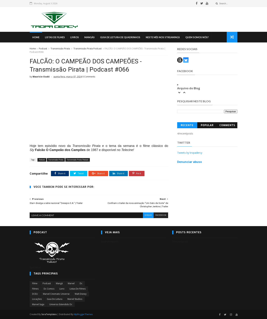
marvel (71, 283)
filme (34, 283)
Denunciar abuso (189, 162)
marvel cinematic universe (56, 293)
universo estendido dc (60, 304)
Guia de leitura (54, 299)
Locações (37, 299)
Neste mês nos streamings (163, 37)
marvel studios (74, 299)
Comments (227, 125)
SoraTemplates (49, 314)
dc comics (49, 288)
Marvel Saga (38, 304)
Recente (187, 125)
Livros (74, 37)
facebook (160, 215)
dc (81, 283)
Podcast (43, 48)
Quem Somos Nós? (197, 37)
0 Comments (88, 76)
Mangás (89, 37)
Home (35, 37)
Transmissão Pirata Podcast (87, 48)
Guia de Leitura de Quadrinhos (120, 37)
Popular (207, 125)
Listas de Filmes (55, 37)
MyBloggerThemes (83, 314)
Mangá (59, 283)
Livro (61, 288)
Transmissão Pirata (60, 48)
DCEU (35, 293)
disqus (148, 215)
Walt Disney (80, 293)
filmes (35, 288)
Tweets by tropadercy (189, 152)
